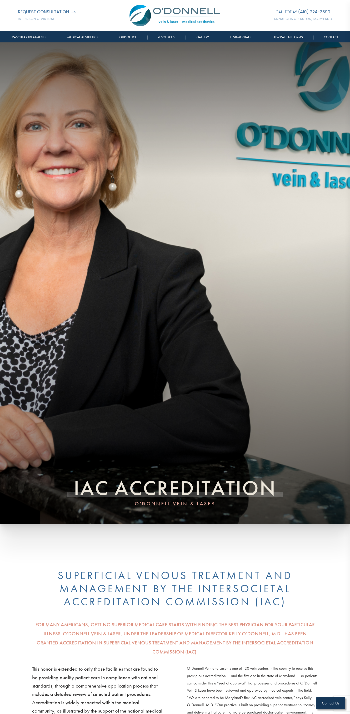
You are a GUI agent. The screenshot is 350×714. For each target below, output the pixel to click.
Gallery (202, 37)
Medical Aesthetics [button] (82, 37)
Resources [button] (166, 37)
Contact (331, 37)
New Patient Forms (287, 37)
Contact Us (330, 703)
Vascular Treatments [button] (29, 37)
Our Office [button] (128, 37)
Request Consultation (47, 12)
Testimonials (240, 37)
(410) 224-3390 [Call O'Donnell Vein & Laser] (314, 12)
